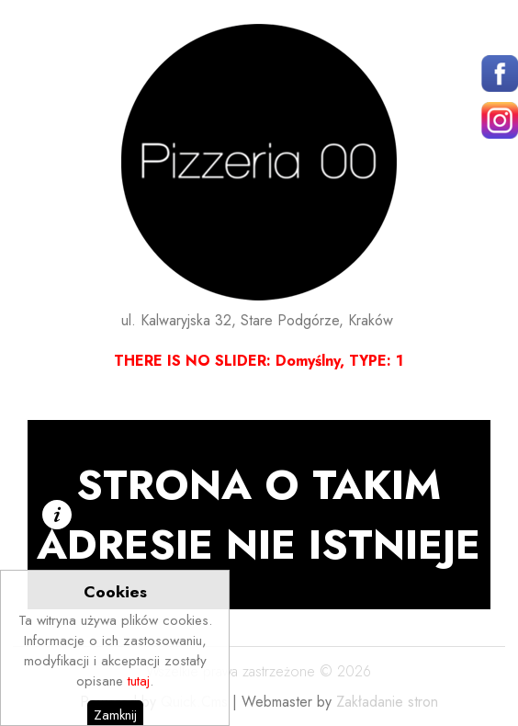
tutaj (139, 708)
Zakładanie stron (387, 701)
